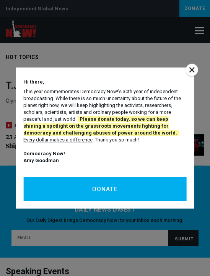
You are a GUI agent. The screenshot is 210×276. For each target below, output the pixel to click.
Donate (105, 189)
